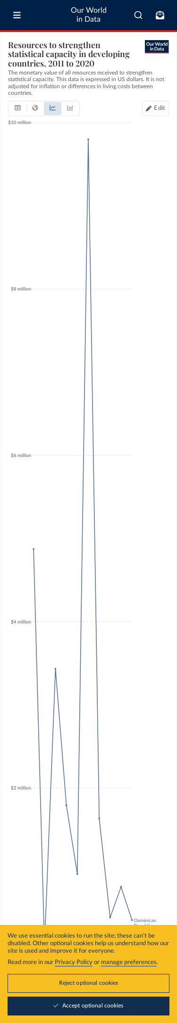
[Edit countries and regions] (155, 108)
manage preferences (129, 962)
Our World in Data (89, 15)
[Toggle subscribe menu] (160, 15)
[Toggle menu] (17, 15)
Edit (159, 108)
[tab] (17, 108)
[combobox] (138, 15)
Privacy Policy (74, 962)
